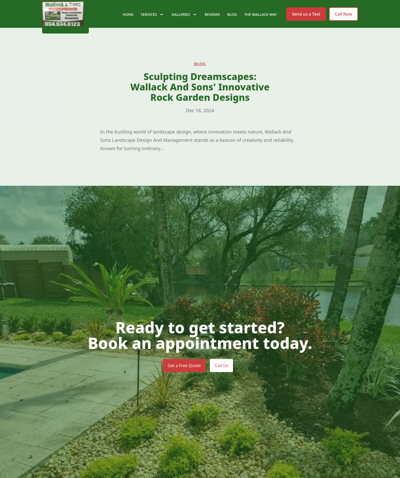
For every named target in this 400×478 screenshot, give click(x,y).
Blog (232, 23)
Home (128, 23)
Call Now (343, 23)
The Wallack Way (260, 23)
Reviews (212, 23)
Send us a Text (306, 23)
